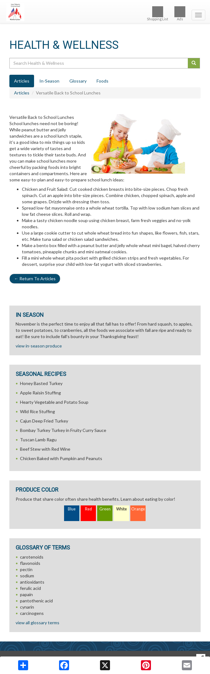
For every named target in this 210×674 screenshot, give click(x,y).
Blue (72, 509)
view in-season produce (39, 345)
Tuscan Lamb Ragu (38, 439)
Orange (138, 509)
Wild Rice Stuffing (37, 411)
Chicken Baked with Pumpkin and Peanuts (61, 458)
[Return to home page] (105, 12)
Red (88, 509)
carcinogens (32, 613)
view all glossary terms (37, 622)
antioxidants (32, 582)
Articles (21, 92)
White (121, 509)
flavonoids (30, 563)
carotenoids (31, 557)
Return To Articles (35, 278)
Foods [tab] (102, 81)
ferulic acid (30, 588)
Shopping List (157, 13)
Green (105, 509)
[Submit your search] (194, 63)
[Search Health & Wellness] (99, 63)
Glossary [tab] (78, 81)
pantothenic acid (36, 600)
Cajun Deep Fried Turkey (44, 420)
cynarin (27, 607)
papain (26, 594)
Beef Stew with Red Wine (45, 449)
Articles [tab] (21, 81)
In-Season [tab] (49, 81)
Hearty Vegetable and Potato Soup (54, 402)
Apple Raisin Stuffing (40, 392)
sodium (27, 575)
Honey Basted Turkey (41, 383)
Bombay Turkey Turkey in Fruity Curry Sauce (63, 430)
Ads (179, 13)
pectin (26, 569)
